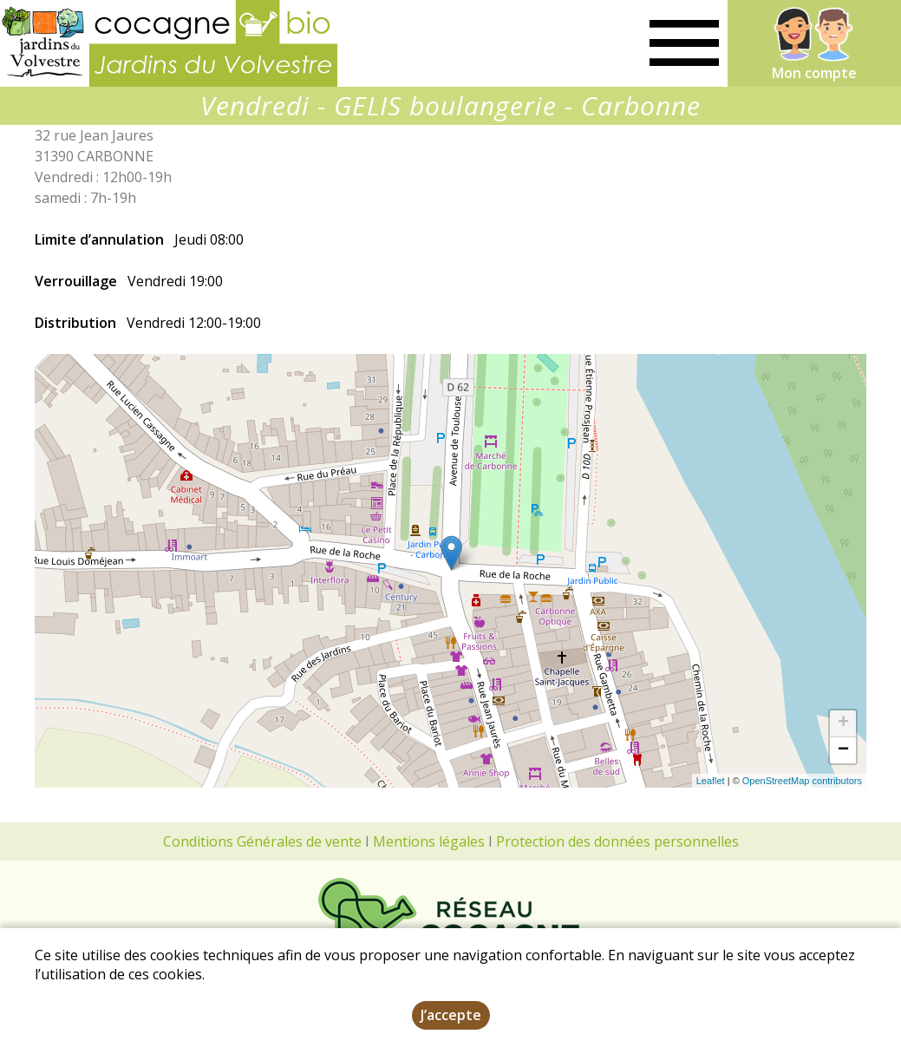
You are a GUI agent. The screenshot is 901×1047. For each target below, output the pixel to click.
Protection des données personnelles (617, 841)
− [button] (843, 750)
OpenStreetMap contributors (802, 780)
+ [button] (843, 723)
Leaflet (710, 780)
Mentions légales (429, 841)
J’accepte (451, 1014)
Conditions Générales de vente (262, 841)
